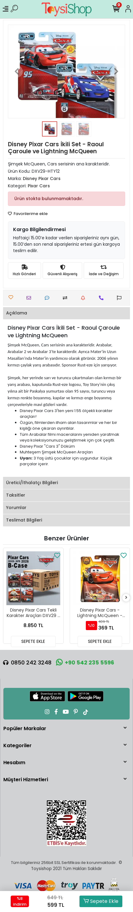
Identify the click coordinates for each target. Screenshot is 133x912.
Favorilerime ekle (28, 214)
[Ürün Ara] (14, 9)
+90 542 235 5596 (85, 662)
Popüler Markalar (24, 728)
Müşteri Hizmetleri (25, 779)
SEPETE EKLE (33, 641)
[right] (126, 597)
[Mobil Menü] (5, 9)
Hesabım (14, 762)
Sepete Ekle (100, 901)
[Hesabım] (128, 9)
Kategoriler (17, 745)
